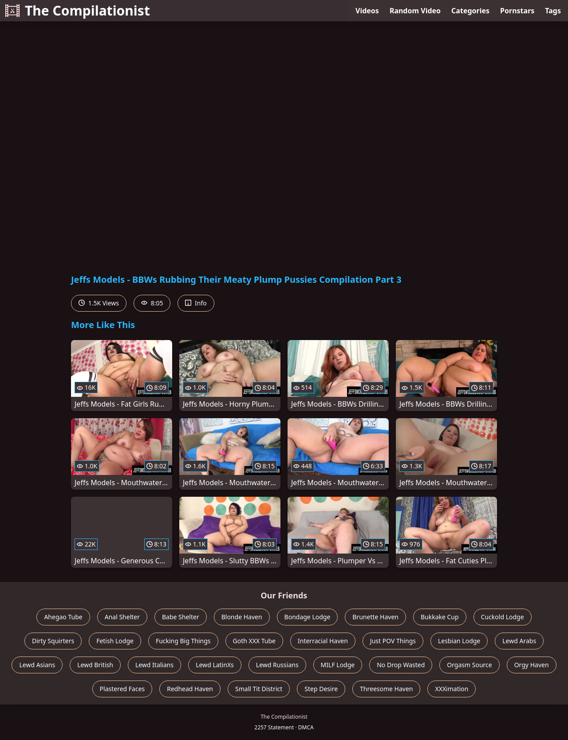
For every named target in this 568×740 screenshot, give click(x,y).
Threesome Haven (386, 689)
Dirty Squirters (53, 641)
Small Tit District (258, 689)
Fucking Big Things (183, 641)
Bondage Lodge (307, 617)
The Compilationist (77, 10)
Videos (367, 11)
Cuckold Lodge (502, 617)
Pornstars (517, 11)
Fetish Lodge (115, 641)
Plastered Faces (122, 689)
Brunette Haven (375, 617)
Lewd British (95, 665)
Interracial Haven (323, 641)
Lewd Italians (154, 665)
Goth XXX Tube (254, 641)
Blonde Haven (241, 617)
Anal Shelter (122, 617)
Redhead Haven (190, 689)
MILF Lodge (338, 665)
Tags (553, 11)
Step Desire (321, 689)
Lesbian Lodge (459, 641)
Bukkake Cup (440, 617)
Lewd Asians (37, 665)
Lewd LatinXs (215, 665)
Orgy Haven (531, 665)
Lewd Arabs (519, 641)
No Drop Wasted (401, 665)
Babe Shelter (180, 617)
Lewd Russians (277, 665)
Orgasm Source (469, 665)
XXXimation (451, 689)
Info (195, 303)
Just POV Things (393, 641)
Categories (470, 11)
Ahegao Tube (63, 617)
